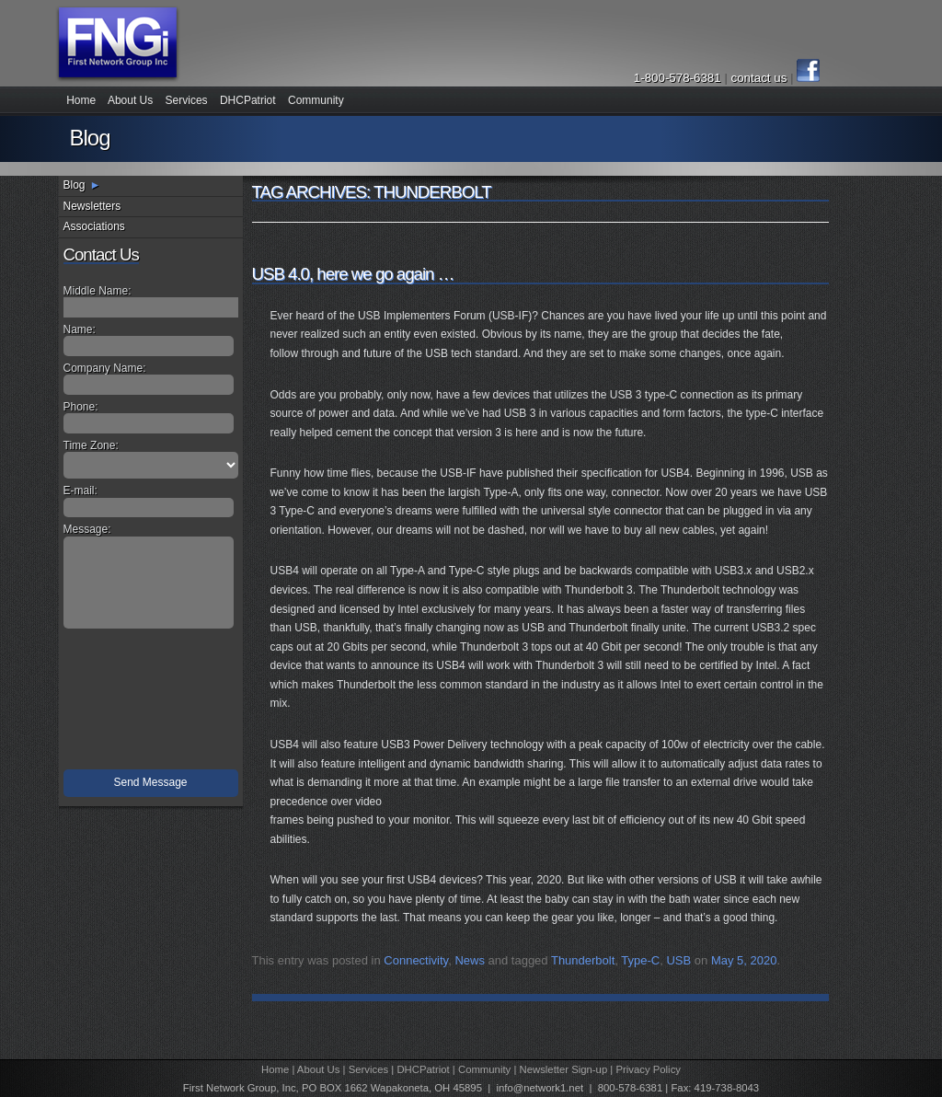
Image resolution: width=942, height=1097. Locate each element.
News (469, 960)
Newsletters (92, 206)
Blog (74, 185)
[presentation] (152, 703)
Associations (94, 226)
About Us (130, 100)
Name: (79, 329)
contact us (760, 78)
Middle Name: (97, 290)
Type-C (640, 960)
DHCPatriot (248, 100)
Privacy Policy (648, 1069)
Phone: (80, 406)
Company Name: (104, 368)
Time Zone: (91, 445)
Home (81, 100)
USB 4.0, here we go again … (353, 273)
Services (187, 100)
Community (316, 100)
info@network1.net (539, 1087)
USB (678, 960)
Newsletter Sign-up (564, 1069)
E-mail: (80, 490)
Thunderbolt (583, 960)
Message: (87, 529)
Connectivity (416, 960)
